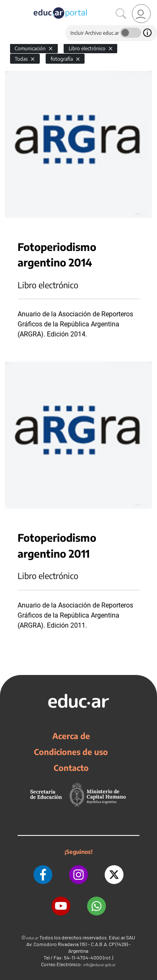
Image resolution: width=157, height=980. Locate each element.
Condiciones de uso (71, 752)
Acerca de (71, 736)
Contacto (71, 768)
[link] (141, 13)
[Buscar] (121, 14)
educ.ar (32, 938)
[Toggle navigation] (7, 5)
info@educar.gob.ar (99, 964)
